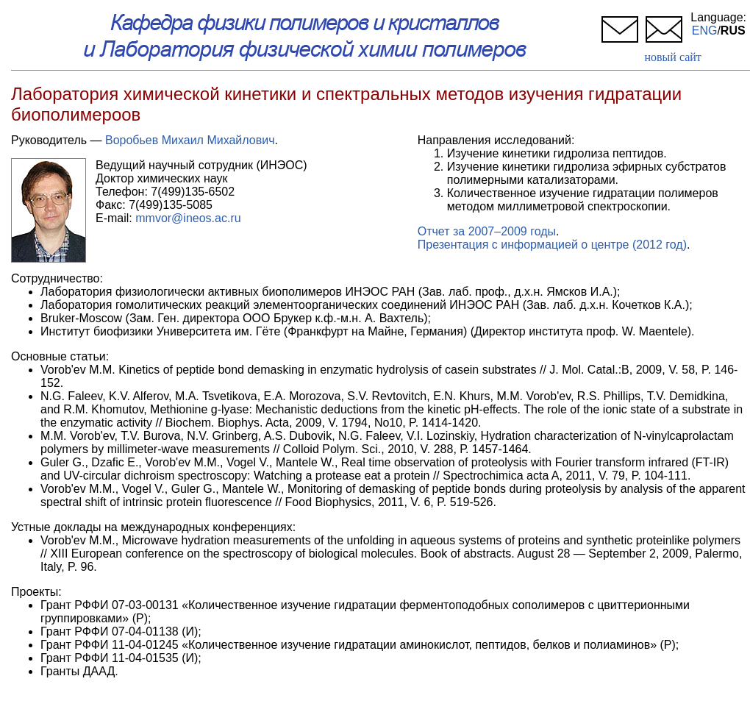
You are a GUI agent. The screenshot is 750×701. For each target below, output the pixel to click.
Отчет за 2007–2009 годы (487, 231)
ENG (705, 30)
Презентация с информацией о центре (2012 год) (552, 244)
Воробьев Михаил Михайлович (190, 140)
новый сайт (672, 57)
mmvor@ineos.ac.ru (187, 218)
